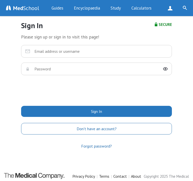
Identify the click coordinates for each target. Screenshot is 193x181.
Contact (120, 176)
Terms (104, 176)
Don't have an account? (97, 128)
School (26, 8)
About (136, 176)
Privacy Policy (83, 176)
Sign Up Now (171, 8)
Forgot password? (96, 146)
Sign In (96, 111)
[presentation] (96, 90)
